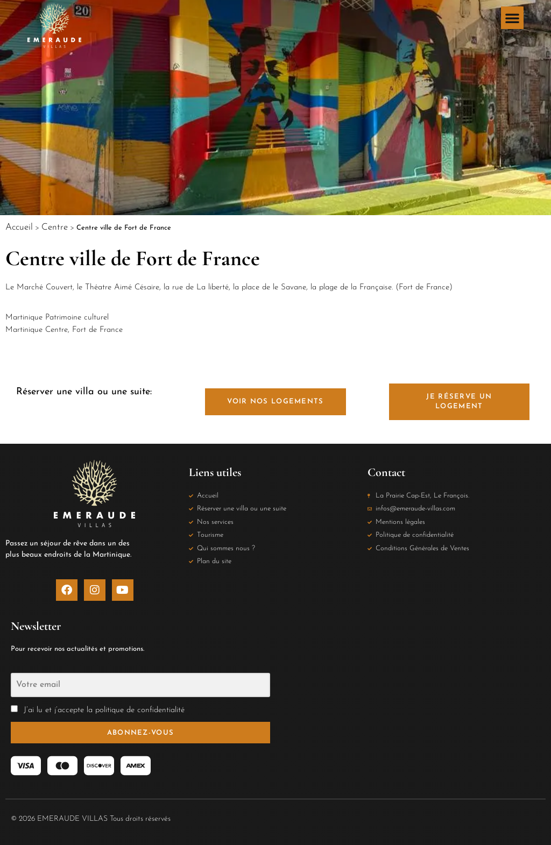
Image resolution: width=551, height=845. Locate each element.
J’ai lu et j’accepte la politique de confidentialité (103, 710)
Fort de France (97, 330)
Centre (54, 227)
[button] (512, 17)
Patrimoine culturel (77, 318)
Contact (386, 472)
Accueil (19, 227)
